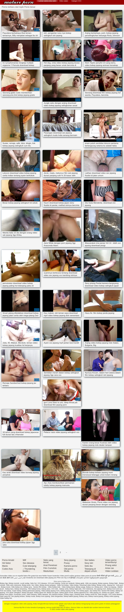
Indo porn (119, 585)
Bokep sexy (27, 587)
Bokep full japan (27, 593)
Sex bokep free (95, 591)
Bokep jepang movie (67, 591)
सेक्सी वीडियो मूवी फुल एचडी (105, 576)
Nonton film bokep (40, 587)
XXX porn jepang (54, 583)
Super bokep (16, 591)
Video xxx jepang (110, 587)
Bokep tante (26, 585)
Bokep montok (14, 583)
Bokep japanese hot (81, 593)
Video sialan (63, 1)
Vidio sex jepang (91, 583)
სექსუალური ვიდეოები (98, 578)
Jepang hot (111, 585)
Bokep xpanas (103, 583)
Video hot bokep (63, 585)
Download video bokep (87, 585)
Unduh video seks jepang (18, 3)
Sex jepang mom (100, 589)
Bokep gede (79, 583)
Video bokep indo (54, 587)
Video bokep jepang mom (50, 591)
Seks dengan (102, 594)
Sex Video (35, 585)
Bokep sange (80, 587)
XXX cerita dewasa (115, 594)
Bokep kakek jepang (71, 596)
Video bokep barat (68, 587)
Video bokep (74, 585)
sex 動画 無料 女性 (7, 578)
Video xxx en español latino (18, 576)
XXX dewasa (42, 583)
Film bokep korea (34, 589)
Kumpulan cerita (20, 594)
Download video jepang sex (47, 578)
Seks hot (33, 583)
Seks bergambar (57, 596)
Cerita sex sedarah (68, 583)
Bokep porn (99, 587)
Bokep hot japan (53, 593)
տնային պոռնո (82, 578)
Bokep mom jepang (43, 596)
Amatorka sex (31, 578)
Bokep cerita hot (91, 594)
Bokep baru (9, 589)
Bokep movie (5, 587)
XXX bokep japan (82, 591)
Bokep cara (83, 596)
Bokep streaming (21, 589)
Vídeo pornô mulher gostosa (70, 576)
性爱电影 (72, 578)
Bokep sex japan (108, 593)
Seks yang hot (5, 596)
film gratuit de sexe (35, 576)
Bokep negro (68, 594)
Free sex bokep (5, 591)
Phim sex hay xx (63, 578)
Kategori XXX (76, 1)
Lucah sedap (24, 583)
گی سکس (118, 576)
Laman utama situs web (47, 1)
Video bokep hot (6, 598)
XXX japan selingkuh (13, 593)
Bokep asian (45, 589)
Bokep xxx (90, 587)
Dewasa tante (79, 594)
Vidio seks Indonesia (13, 585)
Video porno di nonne (88, 576)
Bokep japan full (40, 593)
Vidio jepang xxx (95, 593)
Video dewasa (32, 594)
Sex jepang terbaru (18, 596)
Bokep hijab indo (75, 589)
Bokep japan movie (66, 593)
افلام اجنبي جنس (20, 578)
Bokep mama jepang (95, 596)
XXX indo (55, 589)
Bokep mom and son (114, 589)
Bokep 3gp (4, 583)
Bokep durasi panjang (48, 585)
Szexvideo (4, 576)
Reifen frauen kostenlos (50, 576)
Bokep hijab (113, 583)
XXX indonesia (87, 589)
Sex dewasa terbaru (56, 594)
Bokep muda (30, 596)
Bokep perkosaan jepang (31, 591)
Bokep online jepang (111, 596)
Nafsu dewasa (43, 594)
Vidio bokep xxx (17, 587)
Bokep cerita (101, 585)
